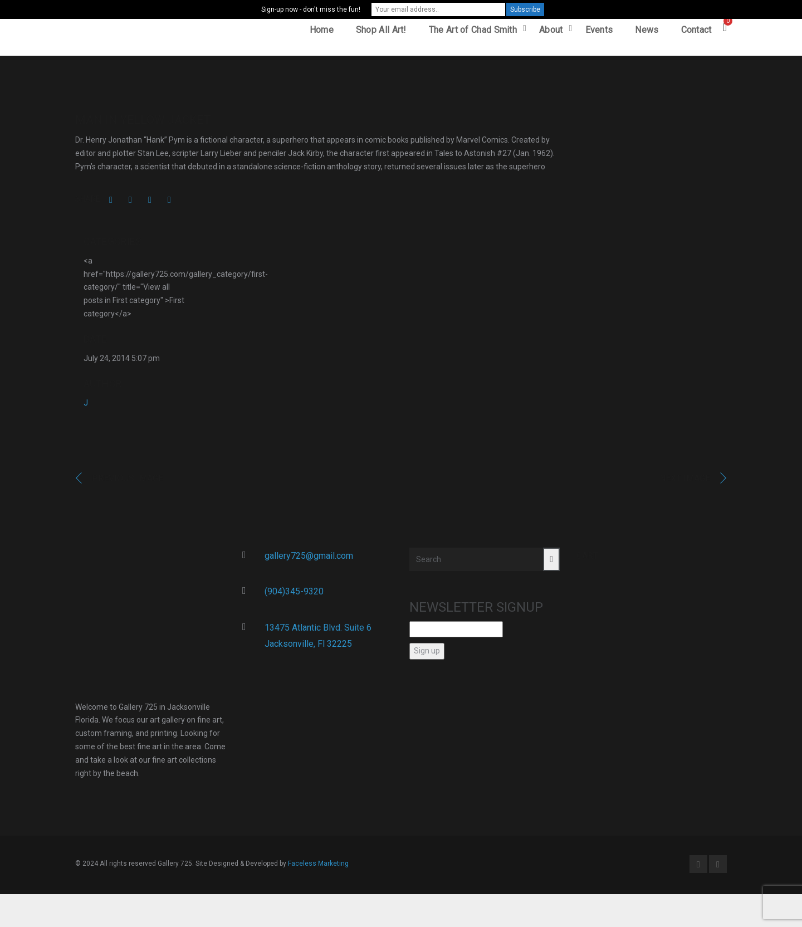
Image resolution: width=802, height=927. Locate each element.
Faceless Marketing (318, 867)
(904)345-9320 (294, 595)
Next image (684, 482)
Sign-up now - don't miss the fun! (310, 9)
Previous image (127, 482)
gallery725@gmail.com (309, 559)
